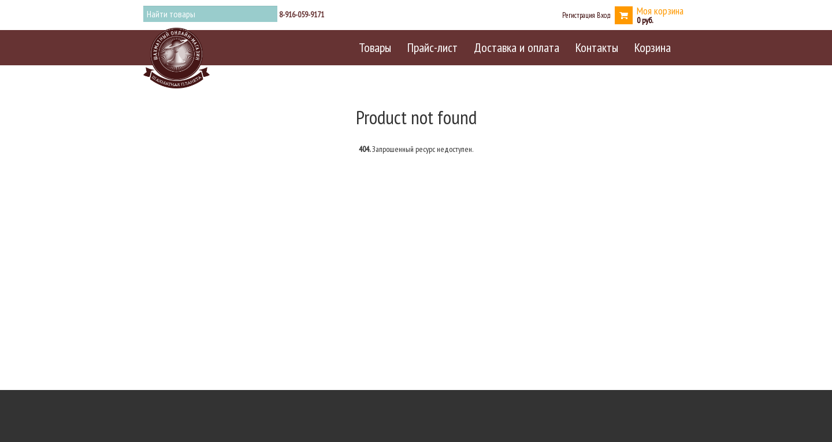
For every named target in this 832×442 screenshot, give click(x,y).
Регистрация (578, 15)
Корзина (652, 47)
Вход (604, 15)
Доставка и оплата (516, 47)
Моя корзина (660, 10)
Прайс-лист (432, 47)
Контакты (596, 47)
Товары (375, 47)
